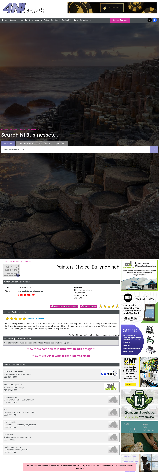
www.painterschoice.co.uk (30, 291)
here (122, 466)
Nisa (5, 410)
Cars (31, 20)
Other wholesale (26, 261)
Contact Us (66, 20)
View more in (61, 356)
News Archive (85, 20)
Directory (13, 20)
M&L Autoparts (13, 384)
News (76, 20)
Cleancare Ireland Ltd (17, 371)
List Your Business (120, 20)
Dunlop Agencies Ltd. (13, 447)
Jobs (37, 20)
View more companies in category (61, 349)
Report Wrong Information (65, 306)
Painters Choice (10, 397)
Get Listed (55, 20)
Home (4, 20)
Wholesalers (14, 261)
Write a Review (89, 306)
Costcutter (8, 434)
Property (23, 20)
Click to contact (26, 294)
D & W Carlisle (10, 422)
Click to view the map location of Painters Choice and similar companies (38, 343)
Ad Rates (45, 20)
